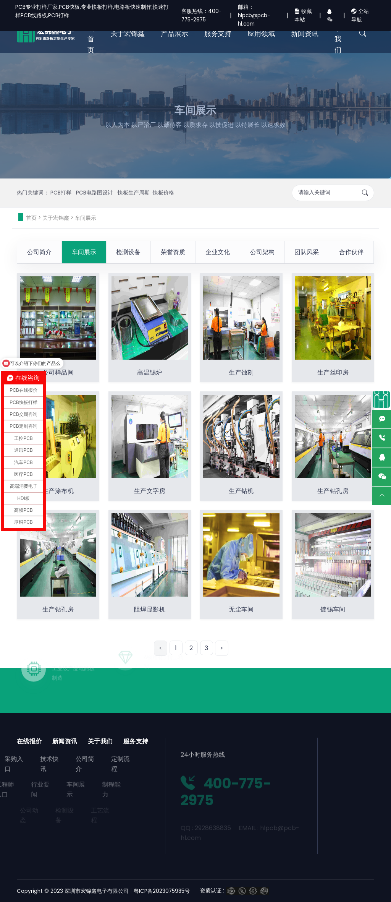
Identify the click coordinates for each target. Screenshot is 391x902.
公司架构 (262, 252)
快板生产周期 (134, 181)
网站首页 (90, 34)
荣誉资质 (173, 252)
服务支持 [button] (217, 33)
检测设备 (128, 252)
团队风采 (306, 252)
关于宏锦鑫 (55, 218)
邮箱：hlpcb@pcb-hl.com (254, 15)
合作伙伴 (351, 252)
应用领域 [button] (261, 33)
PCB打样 (61, 181)
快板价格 (163, 181)
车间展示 (85, 218)
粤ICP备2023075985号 (162, 891)
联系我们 (337, 34)
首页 (31, 218)
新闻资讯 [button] (304, 33)
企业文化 (217, 252)
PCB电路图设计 (95, 181)
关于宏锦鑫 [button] (128, 33)
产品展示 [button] (174, 33)
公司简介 (39, 252)
